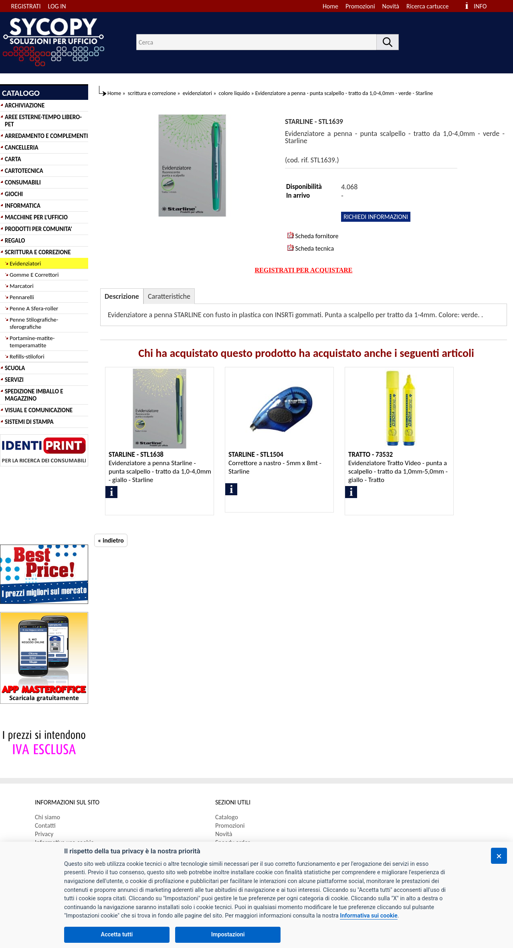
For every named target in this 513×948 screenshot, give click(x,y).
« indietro (111, 540)
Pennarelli (22, 297)
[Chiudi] (499, 856)
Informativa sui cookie (368, 915)
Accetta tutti (117, 934)
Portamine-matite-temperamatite (32, 341)
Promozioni (360, 6)
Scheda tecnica (310, 248)
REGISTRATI (26, 6)
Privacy (44, 834)
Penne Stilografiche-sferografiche (34, 323)
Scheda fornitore (312, 236)
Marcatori (22, 286)
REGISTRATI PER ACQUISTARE (304, 270)
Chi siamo (47, 817)
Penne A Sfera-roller (34, 308)
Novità (390, 6)
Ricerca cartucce (427, 6)
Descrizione (122, 296)
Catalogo (226, 817)
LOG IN (57, 6)
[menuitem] (431, 6)
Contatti (45, 825)
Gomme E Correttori (34, 274)
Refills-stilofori (27, 356)
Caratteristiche (169, 296)
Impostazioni (228, 934)
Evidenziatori (25, 263)
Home (330, 6)
